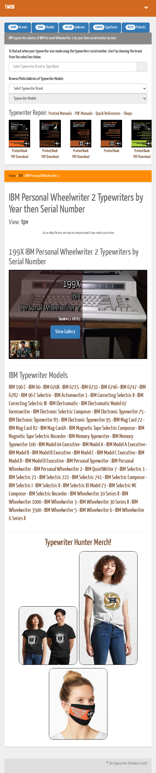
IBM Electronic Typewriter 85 (33, 420)
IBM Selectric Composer (125, 477)
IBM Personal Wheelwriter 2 (58, 469)
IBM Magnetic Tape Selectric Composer (102, 428)
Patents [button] (136, 27)
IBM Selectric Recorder (48, 494)
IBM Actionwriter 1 (71, 395)
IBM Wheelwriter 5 (60, 510)
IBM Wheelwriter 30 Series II (104, 502)
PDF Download (19, 157)
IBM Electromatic (63, 403)
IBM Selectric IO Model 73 (84, 485)
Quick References (108, 114)
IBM (21, 176)
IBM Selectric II (47, 485)
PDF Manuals (84, 114)
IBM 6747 (128, 387)
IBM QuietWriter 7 (101, 469)
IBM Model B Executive (51, 453)
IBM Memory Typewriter (89, 436)
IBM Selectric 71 (22, 477)
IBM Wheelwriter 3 (60, 502)
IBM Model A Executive (125, 444)
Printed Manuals (60, 114)
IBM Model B (19, 453)
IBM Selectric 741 (87, 477)
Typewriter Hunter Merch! (78, 543)
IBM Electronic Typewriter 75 (118, 412)
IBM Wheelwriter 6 (96, 510)
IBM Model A (93, 444)
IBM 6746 (109, 387)
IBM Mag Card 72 (128, 420)
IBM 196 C (17, 387)
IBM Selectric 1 (132, 469)
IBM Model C (84, 453)
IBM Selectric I (20, 485)
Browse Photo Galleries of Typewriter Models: (36, 79)
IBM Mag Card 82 (23, 428)
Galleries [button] (74, 27)
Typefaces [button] (105, 27)
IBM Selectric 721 (54, 477)
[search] (78, 88)
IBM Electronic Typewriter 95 (86, 420)
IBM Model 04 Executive (59, 444)
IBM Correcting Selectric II (112, 395)
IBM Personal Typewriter (88, 461)
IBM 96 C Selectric (36, 395)
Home (12, 176)
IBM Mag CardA (53, 428)
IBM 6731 (90, 387)
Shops (128, 114)
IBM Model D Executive (44, 461)
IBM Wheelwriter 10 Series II (94, 494)
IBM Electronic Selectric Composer (62, 412)
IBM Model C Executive (116, 453)
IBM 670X (51, 387)
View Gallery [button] (65, 331)
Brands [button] (17, 27)
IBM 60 (34, 387)
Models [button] (44, 27)
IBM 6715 (70, 387)
